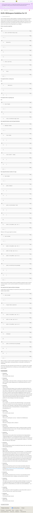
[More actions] (31, 10)
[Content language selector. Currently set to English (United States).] (5, 508)
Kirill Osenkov (12, 10)
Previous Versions (8, 510)
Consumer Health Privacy (4, 511)
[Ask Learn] (30, 10)
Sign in (31, 1)
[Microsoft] (16, 1)
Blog (13, 510)
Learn (2, 10)
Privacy (21, 510)
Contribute (17, 510)
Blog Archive (6, 10)
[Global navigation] (1, 1)
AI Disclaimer (3, 510)
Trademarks (17, 511)
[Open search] (29, 1)
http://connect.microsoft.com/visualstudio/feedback (15, 468)
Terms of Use (12, 511)
